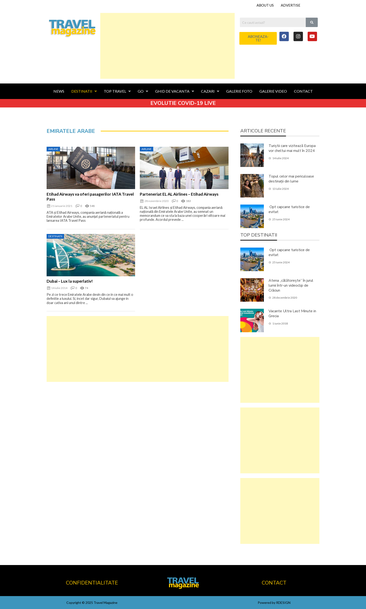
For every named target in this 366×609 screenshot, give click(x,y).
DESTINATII (84, 91)
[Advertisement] (167, 46)
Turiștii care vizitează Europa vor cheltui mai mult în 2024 (292, 148)
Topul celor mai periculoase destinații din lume (291, 179)
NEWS (58, 91)
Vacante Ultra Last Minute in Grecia (292, 313)
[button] (258, 38)
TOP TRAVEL (117, 91)
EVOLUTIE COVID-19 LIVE (183, 103)
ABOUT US (265, 5)
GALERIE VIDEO (273, 91)
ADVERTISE (290, 5)
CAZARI (210, 91)
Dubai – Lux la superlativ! (70, 281)
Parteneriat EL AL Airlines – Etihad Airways (179, 194)
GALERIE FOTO (239, 91)
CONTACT (303, 91)
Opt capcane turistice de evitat (289, 209)
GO (143, 91)
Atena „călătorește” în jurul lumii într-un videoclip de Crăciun (291, 285)
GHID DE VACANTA (174, 91)
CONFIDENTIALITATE (92, 582)
